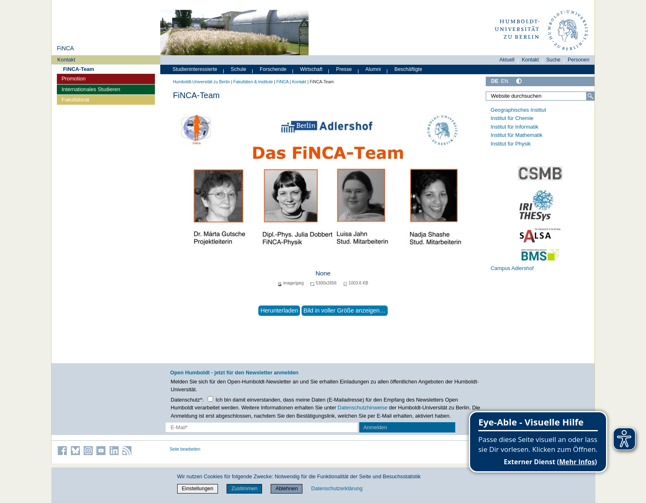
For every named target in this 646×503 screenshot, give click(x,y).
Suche (553, 60)
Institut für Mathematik (517, 135)
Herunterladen (279, 310)
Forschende (273, 69)
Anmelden (375, 427)
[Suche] (590, 96)
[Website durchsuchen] (540, 96)
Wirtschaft (311, 69)
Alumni (373, 69)
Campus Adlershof (512, 268)
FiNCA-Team (78, 69)
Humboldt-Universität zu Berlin (201, 82)
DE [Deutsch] (495, 81)
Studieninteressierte (195, 69)
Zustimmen (244, 488)
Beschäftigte (408, 69)
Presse (344, 69)
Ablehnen (287, 488)
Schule (238, 69)
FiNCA (65, 48)
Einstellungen (197, 488)
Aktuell (507, 60)
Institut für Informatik (514, 127)
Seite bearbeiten (185, 449)
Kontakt (66, 59)
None (323, 273)
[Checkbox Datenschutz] (210, 399)
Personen (579, 60)
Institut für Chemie (512, 118)
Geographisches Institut (518, 110)
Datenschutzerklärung (336, 488)
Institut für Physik (511, 144)
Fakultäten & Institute (253, 82)
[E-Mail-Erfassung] (262, 427)
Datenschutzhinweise (363, 407)
